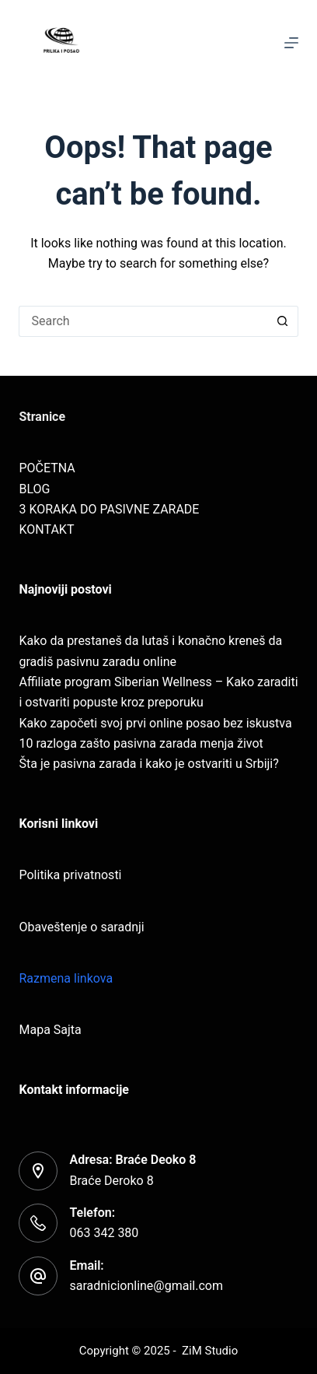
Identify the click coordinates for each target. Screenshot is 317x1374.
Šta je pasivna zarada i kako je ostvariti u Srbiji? (148, 763)
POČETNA (47, 468)
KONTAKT (46, 529)
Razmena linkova (66, 978)
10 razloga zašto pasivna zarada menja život (141, 743)
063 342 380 (103, 1232)
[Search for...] (142, 321)
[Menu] (291, 43)
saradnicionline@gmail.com (145, 1285)
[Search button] (282, 321)
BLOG (34, 489)
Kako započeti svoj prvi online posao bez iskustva (155, 723)
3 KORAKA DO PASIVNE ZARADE (109, 509)
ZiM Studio (210, 1351)
